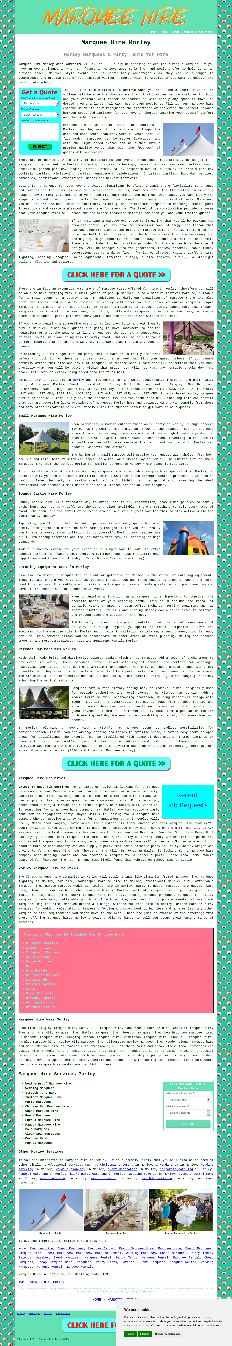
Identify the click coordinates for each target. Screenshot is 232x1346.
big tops (100, 311)
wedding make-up (142, 1174)
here (108, 1064)
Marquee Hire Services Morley (57, 1074)
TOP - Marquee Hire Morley (41, 1282)
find (31, 1028)
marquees (103, 402)
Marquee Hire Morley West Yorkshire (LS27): (58, 64)
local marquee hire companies (81, 837)
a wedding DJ (167, 1164)
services (75, 1164)
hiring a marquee (183, 64)
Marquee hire (30, 380)
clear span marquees (173, 311)
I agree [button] (130, 1334)
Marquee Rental (101, 1248)
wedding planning (70, 1169)
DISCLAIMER (205, 32)
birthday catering (158, 1178)
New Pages (34, 1314)
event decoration (122, 1169)
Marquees (83, 1253)
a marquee (141, 596)
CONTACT (188, 32)
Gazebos (25, 1257)
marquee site (61, 631)
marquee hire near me (188, 823)
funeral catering (33, 1174)
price (114, 367)
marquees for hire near (110, 832)
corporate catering (176, 1169)
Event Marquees (198, 1248)
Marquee (55, 73)
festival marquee (180, 293)
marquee (67, 575)
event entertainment (196, 1174)
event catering (104, 1178)
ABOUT (175, 32)
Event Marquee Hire (136, 1248)
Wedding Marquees (141, 1253)
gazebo (94, 293)
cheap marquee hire (92, 890)
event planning (53, 1178)
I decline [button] (144, 1334)
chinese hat (116, 316)
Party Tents (201, 1253)
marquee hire (50, 876)
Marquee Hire (41, 1248)
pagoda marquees (183, 307)
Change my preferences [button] (167, 1334)
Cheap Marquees (70, 1248)
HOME (153, 32)
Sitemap (21, 1314)
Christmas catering (116, 1164)
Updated (48, 1314)
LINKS (164, 32)
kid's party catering (88, 1174)
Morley (170, 288)
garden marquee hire (194, 904)
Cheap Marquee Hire (55, 1262)
